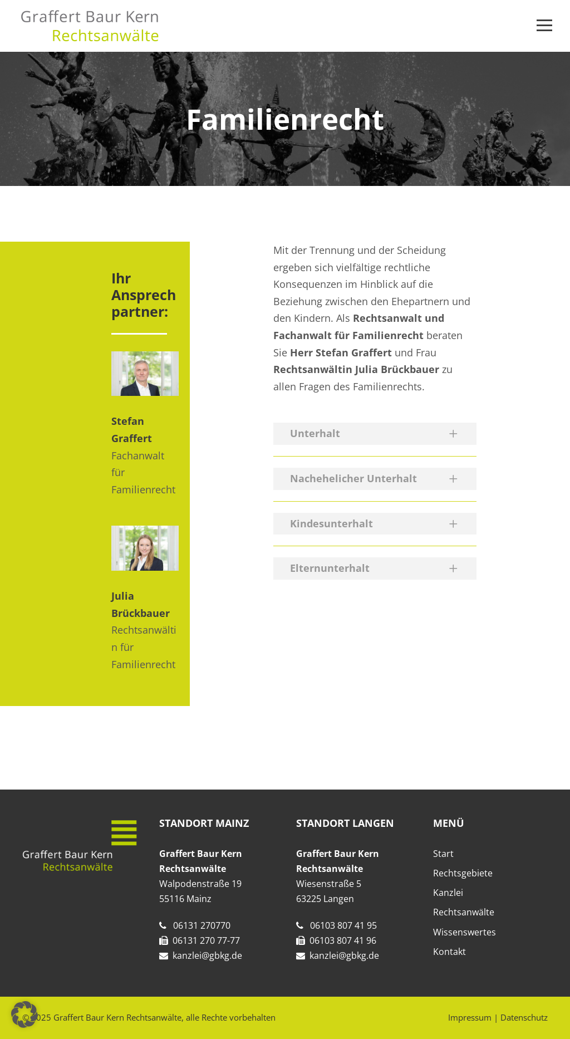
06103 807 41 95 (343, 925)
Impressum (470, 1017)
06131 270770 (201, 925)
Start (443, 853)
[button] (24, 1014)
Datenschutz (524, 1017)
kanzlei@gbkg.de (207, 955)
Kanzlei (448, 892)
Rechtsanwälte (463, 912)
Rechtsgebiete (463, 873)
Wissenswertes (464, 932)
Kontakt (449, 951)
